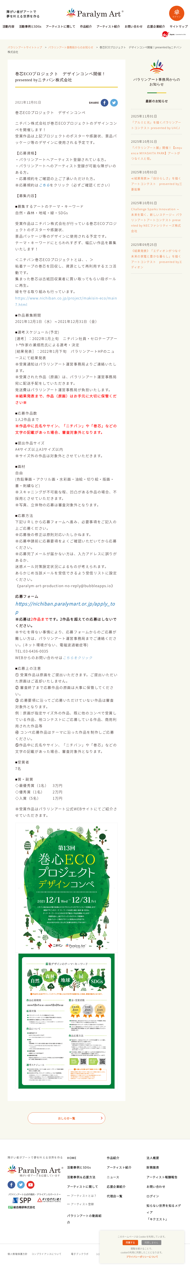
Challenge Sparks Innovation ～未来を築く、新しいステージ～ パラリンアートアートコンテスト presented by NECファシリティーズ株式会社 (156, 225)
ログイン (176, 13)
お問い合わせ (134, 27)
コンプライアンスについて (47, 1254)
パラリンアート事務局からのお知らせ (70, 47)
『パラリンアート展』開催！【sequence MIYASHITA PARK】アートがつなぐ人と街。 (156, 158)
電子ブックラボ (80, 1254)
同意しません (151, 1242)
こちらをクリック (78, 657)
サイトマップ (179, 27)
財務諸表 (153, 1167)
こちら (45, 185)
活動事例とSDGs (30, 27)
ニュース (113, 1176)
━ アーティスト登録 (80, 1204)
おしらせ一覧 (66, 1118)
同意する (130, 1242)
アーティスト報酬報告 (163, 1176)
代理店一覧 (115, 1196)
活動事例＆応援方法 (82, 1176)
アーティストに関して (60, 27)
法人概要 (153, 1157)
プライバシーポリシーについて (142, 1257)
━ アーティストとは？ (82, 1195)
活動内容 (8, 27)
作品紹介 (86, 27)
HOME (72, 1157)
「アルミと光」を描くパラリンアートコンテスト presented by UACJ (156, 128)
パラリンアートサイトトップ (25, 47)
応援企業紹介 (156, 27)
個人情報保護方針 (18, 1254)
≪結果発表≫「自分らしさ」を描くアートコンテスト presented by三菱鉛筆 (156, 189)
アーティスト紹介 (108, 27)
